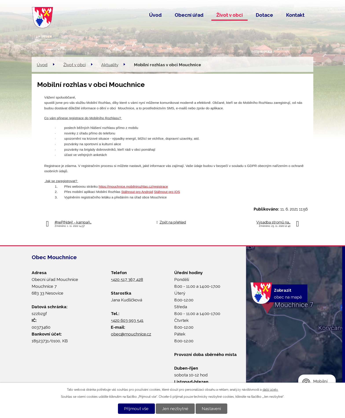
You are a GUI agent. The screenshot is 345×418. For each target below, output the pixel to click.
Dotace (264, 15)
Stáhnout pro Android (137, 192)
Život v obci (229, 15)
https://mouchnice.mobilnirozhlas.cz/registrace (133, 186)
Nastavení (211, 408)
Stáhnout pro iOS (167, 192)
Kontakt (295, 15)
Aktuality (109, 64)
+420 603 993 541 (127, 320)
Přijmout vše (136, 408)
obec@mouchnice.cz (131, 334)
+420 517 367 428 (127, 279)
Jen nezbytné (175, 408)
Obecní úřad (189, 15)
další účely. (270, 389)
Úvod (155, 15)
